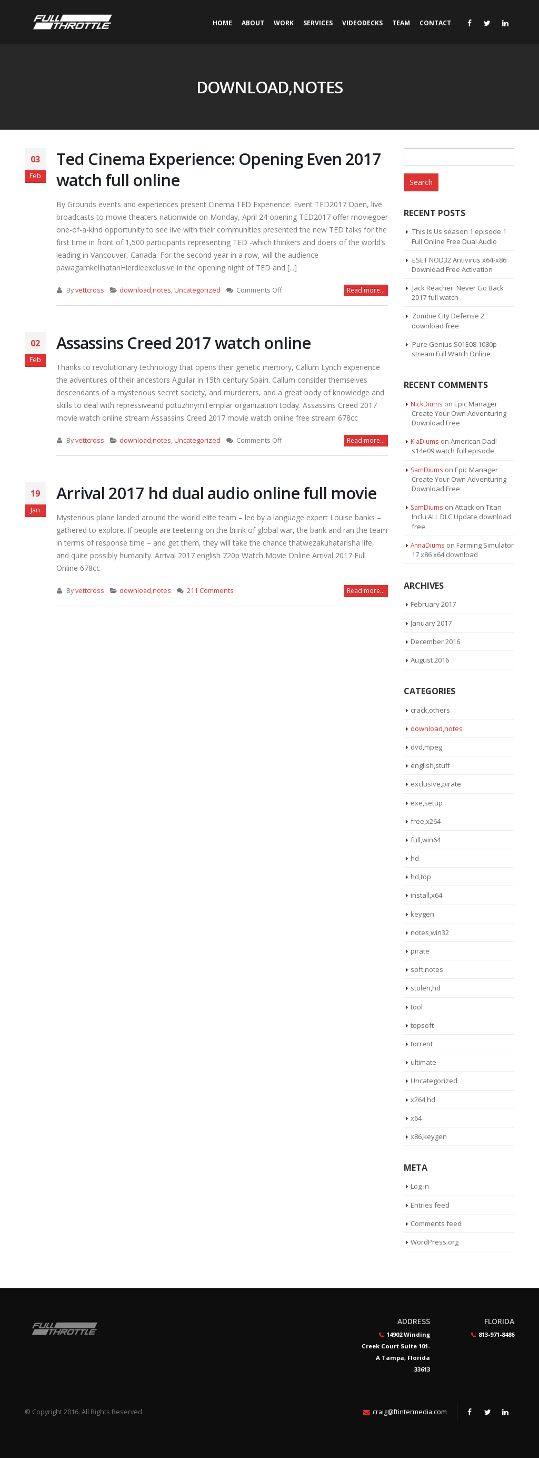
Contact (435, 22)
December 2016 (435, 641)
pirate (420, 951)
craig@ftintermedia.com (410, 1411)
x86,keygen (429, 1136)
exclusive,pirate (436, 784)
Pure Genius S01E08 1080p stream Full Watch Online (454, 348)
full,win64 (426, 839)
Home (222, 22)
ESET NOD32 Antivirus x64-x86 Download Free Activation (459, 264)
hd (415, 858)
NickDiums (427, 404)
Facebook (469, 1412)
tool (417, 1007)
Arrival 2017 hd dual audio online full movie (216, 493)
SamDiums (427, 469)
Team (401, 22)
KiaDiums (425, 441)
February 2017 (433, 604)
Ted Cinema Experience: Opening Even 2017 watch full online (218, 169)
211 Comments (210, 590)
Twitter (487, 1412)
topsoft (422, 1025)
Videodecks (362, 22)
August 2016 (430, 660)
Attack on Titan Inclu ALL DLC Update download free (461, 516)
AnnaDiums (428, 545)
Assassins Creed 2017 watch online (183, 343)
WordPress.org (434, 1242)
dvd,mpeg (426, 747)
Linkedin (505, 1412)
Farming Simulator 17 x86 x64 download (463, 549)
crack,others (430, 710)
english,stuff (430, 765)
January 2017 (431, 623)
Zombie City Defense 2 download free (448, 320)
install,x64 (426, 895)
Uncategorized (197, 290)
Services (318, 22)
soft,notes (427, 969)
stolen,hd (426, 988)
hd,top (421, 876)
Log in (420, 1186)
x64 (416, 1118)
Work (284, 22)
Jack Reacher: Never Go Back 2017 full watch (458, 292)
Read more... (366, 290)
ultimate (423, 1062)
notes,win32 (430, 932)
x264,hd (423, 1099)
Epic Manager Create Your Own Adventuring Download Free (459, 413)
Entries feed (430, 1205)
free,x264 (426, 821)
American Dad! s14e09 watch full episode (454, 445)
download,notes (145, 290)
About (253, 22)
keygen (422, 914)
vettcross (89, 290)
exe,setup (427, 803)
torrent (422, 1043)
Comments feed (436, 1223)
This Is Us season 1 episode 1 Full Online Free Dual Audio (459, 236)
